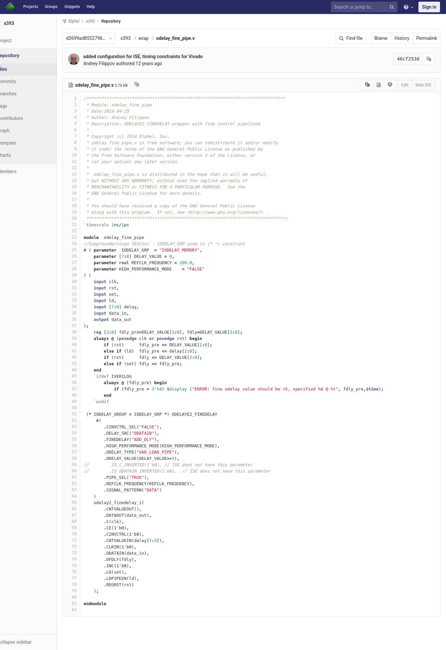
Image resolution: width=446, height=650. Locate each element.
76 (87, 571)
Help (91, 6)
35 (87, 312)
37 (87, 325)
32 (87, 293)
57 (87, 451)
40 (87, 344)
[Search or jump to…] (365, 7)
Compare (22, 143)
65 (87, 502)
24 (87, 243)
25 (87, 249)
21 (87, 224)
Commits (22, 81)
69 (87, 527)
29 (87, 274)
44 (87, 369)
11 (87, 161)
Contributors (26, 118)
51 (87, 413)
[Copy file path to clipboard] (153, 85)
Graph (19, 130)
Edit (404, 84)
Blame (381, 38)
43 (87, 363)
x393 (142, 38)
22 (87, 230)
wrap (160, 38)
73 (87, 552)
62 (87, 483)
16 (87, 192)
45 (87, 376)
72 (87, 546)
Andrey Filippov (115, 63)
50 (87, 407)
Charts (20, 155)
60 (87, 470)
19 (87, 211)
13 (87, 173)
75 (87, 565)
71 (87, 540)
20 (87, 218)
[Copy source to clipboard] (367, 85)
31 (87, 287)
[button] (36, 642)
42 (87, 357)
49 (87, 401)
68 (87, 521)
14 (87, 180)
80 (87, 597)
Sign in (429, 7)
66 (87, 508)
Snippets (72, 6)
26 (87, 256)
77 (87, 578)
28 (87, 268)
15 (87, 186)
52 (87, 420)
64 (87, 495)
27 (87, 262)
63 (87, 489)
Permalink (426, 38)
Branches (23, 93)
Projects (30, 6)
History (401, 38)
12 (87, 167)
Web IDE (423, 84)
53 (87, 426)
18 (87, 205)
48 (87, 394)
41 (87, 350)
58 (87, 458)
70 (87, 533)
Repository (127, 21)
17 (87, 199)
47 (87, 388)
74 (87, 559)
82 (87, 609)
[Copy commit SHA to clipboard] (429, 59)
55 (87, 439)
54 (87, 432)
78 (87, 584)
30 (87, 281)
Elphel (86, 21)
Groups (51, 6)
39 (87, 338)
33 (87, 300)
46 (87, 382)
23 (87, 237)
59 (87, 464)
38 (87, 331)
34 (87, 306)
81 (87, 603)
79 (87, 590)
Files (18, 69)
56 (87, 445)
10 (87, 155)
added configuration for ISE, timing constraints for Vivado (159, 56)
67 (87, 514)
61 (87, 477)
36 (87, 319)
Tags (18, 106)
